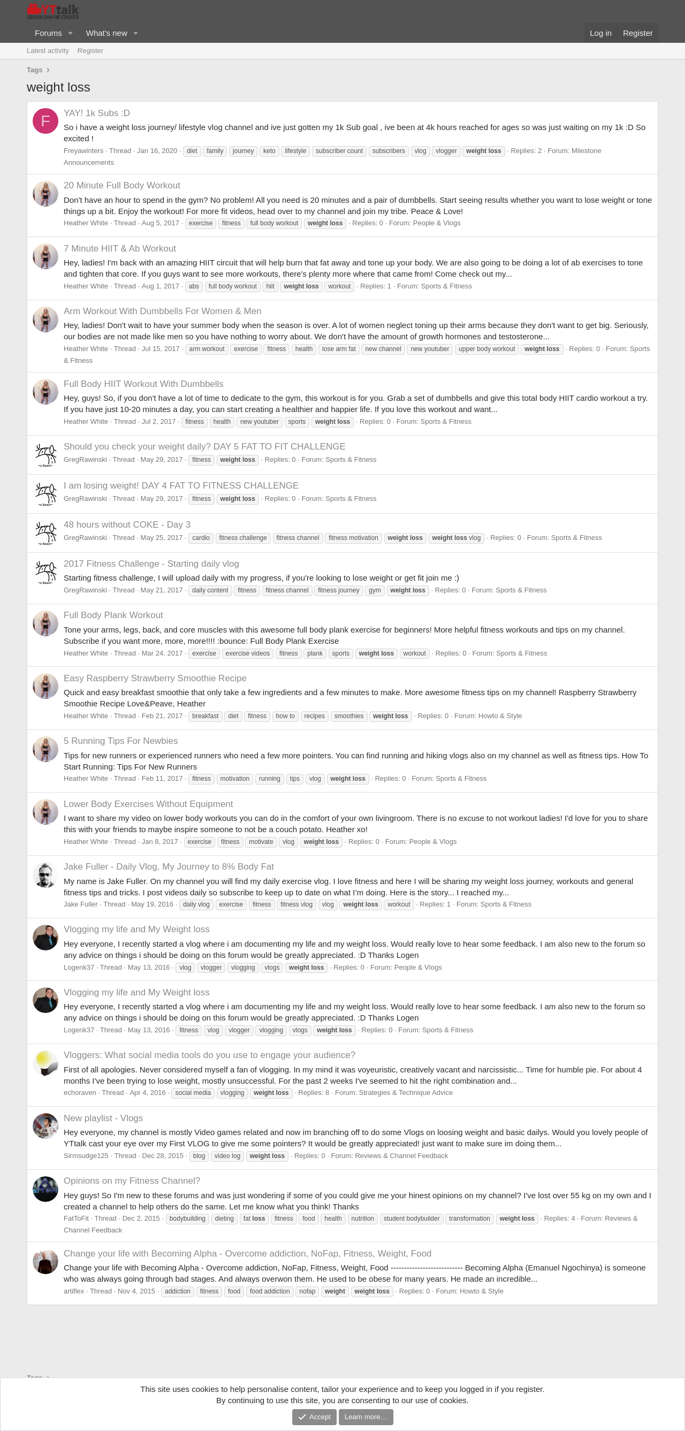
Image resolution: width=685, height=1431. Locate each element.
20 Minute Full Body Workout (122, 185)
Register (90, 51)
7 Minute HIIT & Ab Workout (120, 248)
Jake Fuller (81, 904)
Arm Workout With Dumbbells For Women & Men (163, 311)
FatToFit (76, 1218)
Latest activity (48, 51)
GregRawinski (85, 459)
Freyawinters (83, 151)
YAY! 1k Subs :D (97, 113)
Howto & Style (500, 716)
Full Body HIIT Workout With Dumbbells (144, 384)
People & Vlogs (437, 223)
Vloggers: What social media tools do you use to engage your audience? (209, 1055)
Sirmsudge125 (86, 1156)
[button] (70, 33)
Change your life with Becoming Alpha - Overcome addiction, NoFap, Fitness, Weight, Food (248, 1254)
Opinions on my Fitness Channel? (132, 1181)
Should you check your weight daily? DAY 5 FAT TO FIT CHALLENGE (205, 447)
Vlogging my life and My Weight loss (137, 929)
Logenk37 (79, 967)
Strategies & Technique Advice (406, 1093)
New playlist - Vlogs (103, 1118)
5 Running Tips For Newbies (121, 741)
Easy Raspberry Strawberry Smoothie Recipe (155, 678)
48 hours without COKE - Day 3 (127, 525)
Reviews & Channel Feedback (401, 1156)
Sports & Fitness (446, 286)
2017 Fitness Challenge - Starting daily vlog (151, 564)
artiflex (74, 1291)
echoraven (80, 1093)
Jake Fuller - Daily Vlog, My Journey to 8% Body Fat (169, 867)
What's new (106, 32)
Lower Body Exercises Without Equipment (148, 804)
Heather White (86, 223)
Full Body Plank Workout (113, 615)
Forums (48, 32)
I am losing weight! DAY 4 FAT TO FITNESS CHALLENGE (181, 486)
